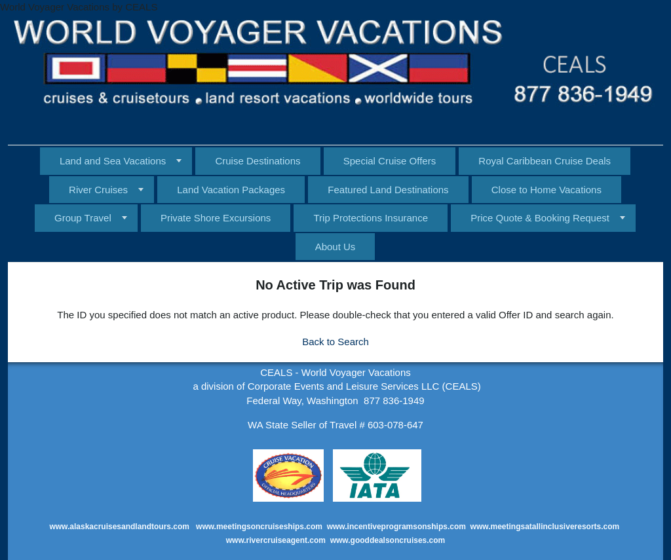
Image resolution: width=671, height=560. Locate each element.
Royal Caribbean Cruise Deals (544, 160)
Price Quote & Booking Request (539, 217)
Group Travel (82, 217)
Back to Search (335, 341)
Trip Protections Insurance (370, 217)
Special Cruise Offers (389, 160)
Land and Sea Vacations (113, 160)
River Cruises (98, 189)
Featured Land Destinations (388, 189)
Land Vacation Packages (231, 189)
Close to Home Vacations (546, 189)
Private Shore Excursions (216, 217)
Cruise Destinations (257, 160)
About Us (335, 246)
